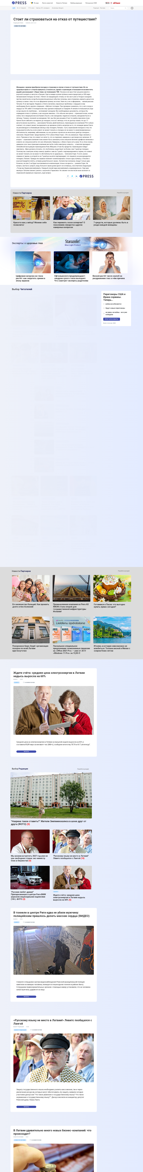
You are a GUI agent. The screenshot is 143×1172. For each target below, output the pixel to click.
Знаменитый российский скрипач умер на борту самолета (53, 543)
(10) (34, 373)
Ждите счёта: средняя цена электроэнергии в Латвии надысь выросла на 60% (72, 393)
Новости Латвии (61, 3)
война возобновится (113, 304)
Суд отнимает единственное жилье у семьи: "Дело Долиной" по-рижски (82, 372)
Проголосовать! (111, 319)
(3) (21, 336)
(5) (70, 336)
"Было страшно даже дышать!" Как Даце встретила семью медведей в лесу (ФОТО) (53, 505)
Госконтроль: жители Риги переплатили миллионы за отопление (24, 543)
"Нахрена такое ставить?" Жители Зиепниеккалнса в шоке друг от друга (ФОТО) (30, 334)
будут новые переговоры (115, 308)
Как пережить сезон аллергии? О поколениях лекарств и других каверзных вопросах (69, 224)
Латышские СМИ (91, 3)
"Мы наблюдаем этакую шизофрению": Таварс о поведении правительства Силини (24, 505)
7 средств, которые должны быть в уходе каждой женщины (111, 223)
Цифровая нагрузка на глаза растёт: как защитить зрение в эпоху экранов (30, 278)
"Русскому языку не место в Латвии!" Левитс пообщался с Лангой (24, 371)
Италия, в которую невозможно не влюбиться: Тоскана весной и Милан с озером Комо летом (112, 648)
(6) (72, 396)
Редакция (96, 8)
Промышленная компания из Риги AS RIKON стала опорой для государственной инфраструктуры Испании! (71, 608)
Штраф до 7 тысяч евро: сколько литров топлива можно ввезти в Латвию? (75, 463)
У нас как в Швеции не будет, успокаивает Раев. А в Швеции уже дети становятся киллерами (75, 447)
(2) (54, 378)
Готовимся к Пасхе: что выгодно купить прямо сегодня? (109, 605)
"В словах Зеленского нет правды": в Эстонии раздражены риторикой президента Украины (83, 505)
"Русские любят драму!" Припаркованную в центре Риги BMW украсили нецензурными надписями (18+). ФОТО (54, 373)
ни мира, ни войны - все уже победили (116, 313)
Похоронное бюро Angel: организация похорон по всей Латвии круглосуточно (30, 648)
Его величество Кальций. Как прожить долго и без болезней (30, 605)
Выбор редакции (76, 3)
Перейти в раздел (123, 192)
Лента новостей (47, 3)
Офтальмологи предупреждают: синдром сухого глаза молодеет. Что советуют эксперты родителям (71, 278)
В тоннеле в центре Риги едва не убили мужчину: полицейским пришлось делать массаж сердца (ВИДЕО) (51, 914)
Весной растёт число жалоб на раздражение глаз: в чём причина (109, 277)
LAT (14, 8)
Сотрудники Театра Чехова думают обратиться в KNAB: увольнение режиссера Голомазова (73, 429)
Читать (26, 751)
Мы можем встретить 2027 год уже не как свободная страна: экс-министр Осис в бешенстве (75, 334)
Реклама (102, 8)
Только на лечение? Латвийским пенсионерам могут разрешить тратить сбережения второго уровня (83, 546)
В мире (35, 3)
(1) (66, 411)
